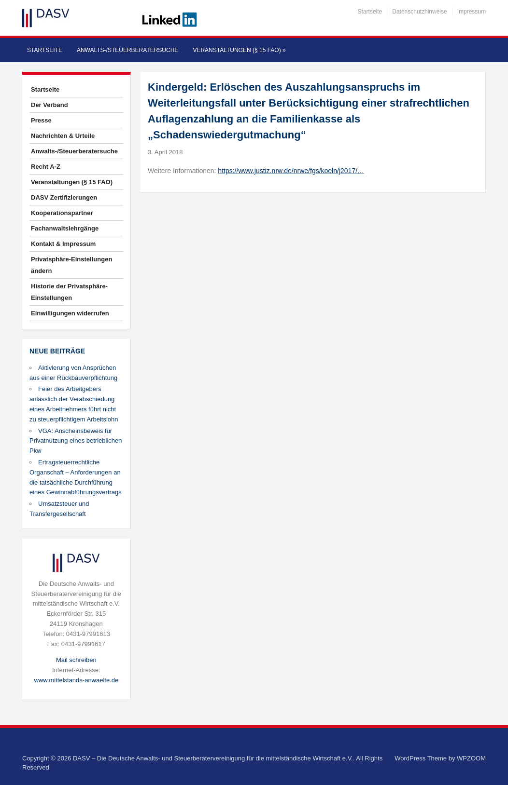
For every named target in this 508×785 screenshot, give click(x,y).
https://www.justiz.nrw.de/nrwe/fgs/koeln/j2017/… (291, 171)
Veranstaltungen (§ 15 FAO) (239, 50)
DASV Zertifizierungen (64, 197)
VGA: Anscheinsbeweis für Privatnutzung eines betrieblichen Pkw (75, 441)
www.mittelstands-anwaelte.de (76, 680)
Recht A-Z (45, 166)
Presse (41, 120)
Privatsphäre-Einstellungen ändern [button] (71, 265)
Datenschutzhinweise (419, 11)
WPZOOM (471, 758)
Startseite (370, 11)
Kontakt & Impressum (63, 243)
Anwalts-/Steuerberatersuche (127, 50)
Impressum (471, 11)
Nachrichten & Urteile (63, 135)
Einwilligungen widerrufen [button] (70, 313)
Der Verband (49, 104)
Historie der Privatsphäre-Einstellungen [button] (69, 292)
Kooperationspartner (62, 213)
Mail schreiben (76, 659)
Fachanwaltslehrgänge (65, 228)
